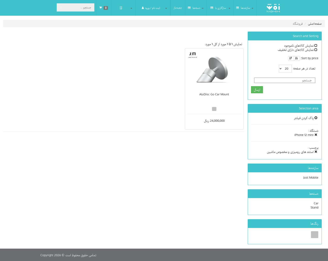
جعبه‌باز (178, 7)
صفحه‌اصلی (315, 24)
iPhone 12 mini (305, 135)
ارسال (257, 90)
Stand (314, 207)
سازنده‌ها (243, 8)
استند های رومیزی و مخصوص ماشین (292, 152)
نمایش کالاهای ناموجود (300, 46)
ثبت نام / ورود (151, 8)
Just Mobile (310, 177)
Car (316, 203)
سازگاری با (218, 8)
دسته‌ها (194, 8)
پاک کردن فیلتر (305, 118)
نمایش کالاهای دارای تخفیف (297, 50)
